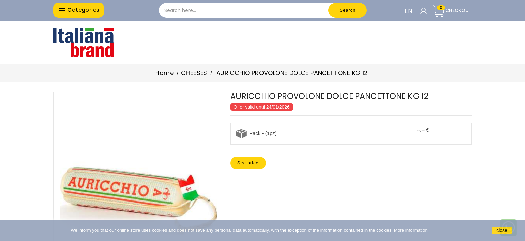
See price (248, 162)
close (501, 230)
